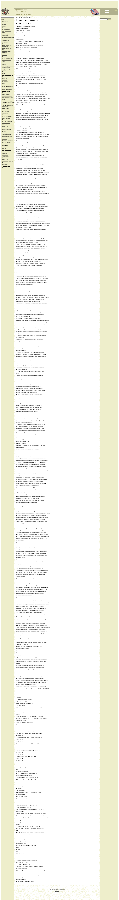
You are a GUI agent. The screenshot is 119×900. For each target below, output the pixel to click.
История (4, 131)
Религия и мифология (6, 142)
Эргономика (4, 109)
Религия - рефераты (6, 91)
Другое (3, 38)
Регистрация (116, 12)
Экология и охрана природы (7, 100)
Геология (4, 26)
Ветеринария (4, 164)
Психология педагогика (7, 136)
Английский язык (5, 151)
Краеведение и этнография (7, 140)
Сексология (4, 144)
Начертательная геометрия (7, 75)
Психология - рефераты (7, 89)
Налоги (3, 73)
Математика (4, 62)
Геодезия (4, 24)
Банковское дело (5, 157)
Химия (3, 99)
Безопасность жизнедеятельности (5, 155)
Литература (4, 114)
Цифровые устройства (6, 129)
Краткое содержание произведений (6, 52)
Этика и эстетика (5, 108)
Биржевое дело (5, 159)
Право (3, 83)
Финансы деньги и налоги (7, 97)
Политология (5, 81)
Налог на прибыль (26, 17)
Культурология (5, 56)
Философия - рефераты (7, 96)
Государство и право (6, 29)
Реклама (4, 128)
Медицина (4, 64)
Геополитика (4, 27)
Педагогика (4, 78)
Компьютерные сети (6, 43)
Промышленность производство (6, 138)
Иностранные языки (6, 123)
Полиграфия (4, 80)
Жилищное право (5, 40)
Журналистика (5, 42)
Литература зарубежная (7, 116)
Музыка (3, 71)
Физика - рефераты (6, 94)
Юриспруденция (5, 111)
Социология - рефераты (7, 92)
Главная (16, 17)
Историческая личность (7, 121)
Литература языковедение (7, 58)
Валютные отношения (6, 162)
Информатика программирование (5, 146)
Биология (4, 148)
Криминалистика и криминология (6, 54)
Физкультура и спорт (6, 150)
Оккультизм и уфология (7, 76)
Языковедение (5, 113)
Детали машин (5, 35)
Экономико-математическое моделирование (7, 106)
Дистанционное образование (8, 37)
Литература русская (6, 118)
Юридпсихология (5, 119)
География (4, 22)
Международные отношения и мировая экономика (8, 67)
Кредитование (5, 167)
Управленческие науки (6, 134)
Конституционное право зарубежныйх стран (7, 46)
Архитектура (4, 21)
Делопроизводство (6, 33)
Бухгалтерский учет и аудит (7, 161)
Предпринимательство (6, 85)
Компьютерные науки (6, 132)
